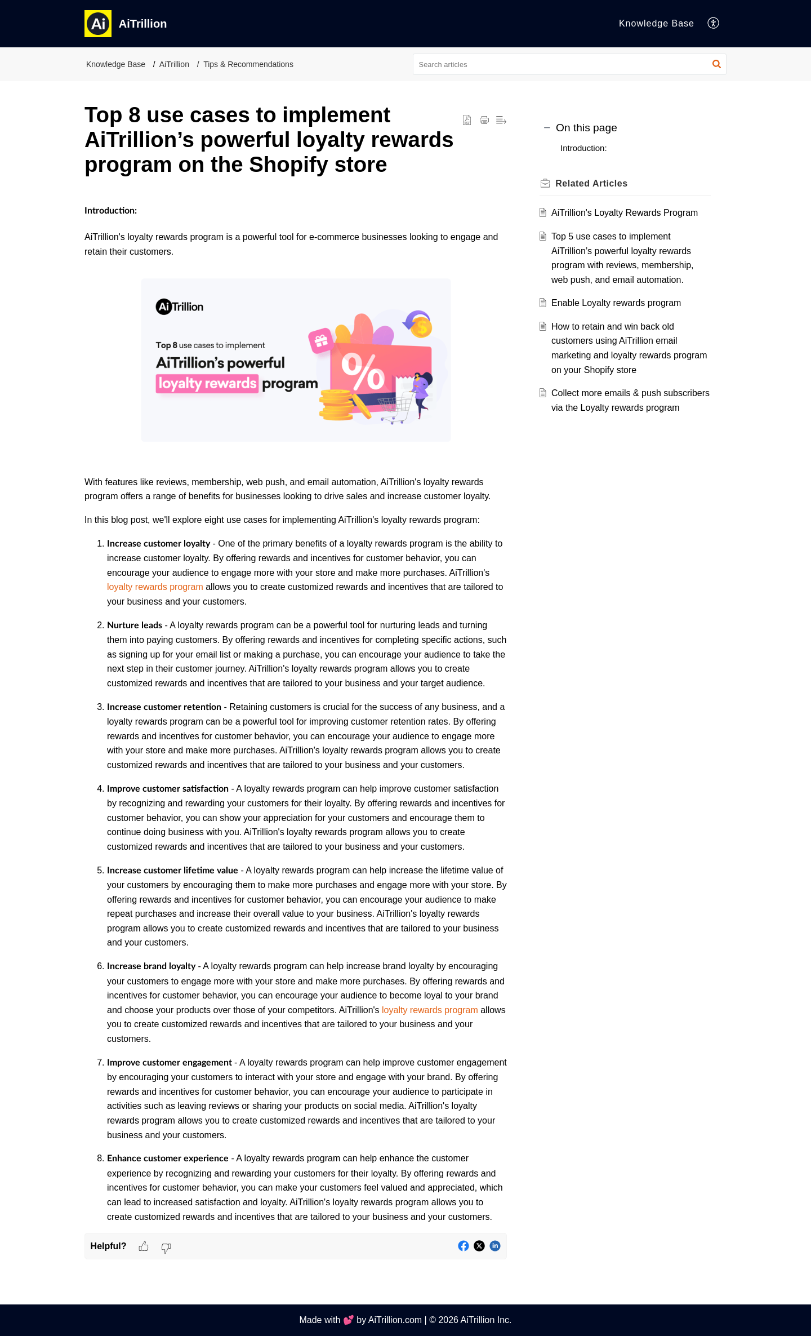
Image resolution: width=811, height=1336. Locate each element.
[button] (714, 24)
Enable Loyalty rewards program (619, 303)
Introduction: (583, 148)
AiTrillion (174, 64)
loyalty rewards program (156, 587)
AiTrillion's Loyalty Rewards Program (628, 213)
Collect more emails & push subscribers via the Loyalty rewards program (625, 407)
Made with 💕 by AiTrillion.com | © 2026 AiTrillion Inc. (405, 1320)
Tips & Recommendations (248, 64)
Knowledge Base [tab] (656, 23)
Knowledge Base (115, 64)
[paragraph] (295, 713)
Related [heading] (595, 183)
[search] (570, 64)
